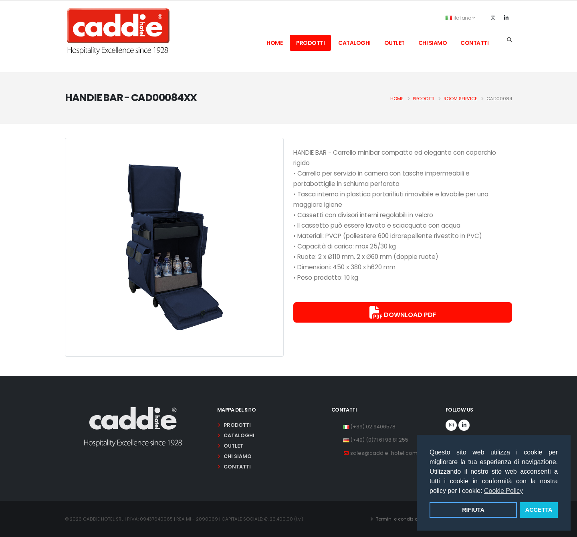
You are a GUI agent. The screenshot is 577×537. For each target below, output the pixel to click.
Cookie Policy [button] (503, 490)
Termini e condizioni (398, 519)
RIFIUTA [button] (473, 510)
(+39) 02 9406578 (372, 426)
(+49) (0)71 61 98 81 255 (379, 439)
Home (396, 98)
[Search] (509, 40)
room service (460, 98)
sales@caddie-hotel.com (384, 453)
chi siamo (432, 43)
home (274, 43)
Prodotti (423, 98)
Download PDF (402, 312)
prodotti (310, 43)
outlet (394, 43)
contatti (474, 43)
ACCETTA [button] (539, 510)
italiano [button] (461, 17)
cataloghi (354, 43)
